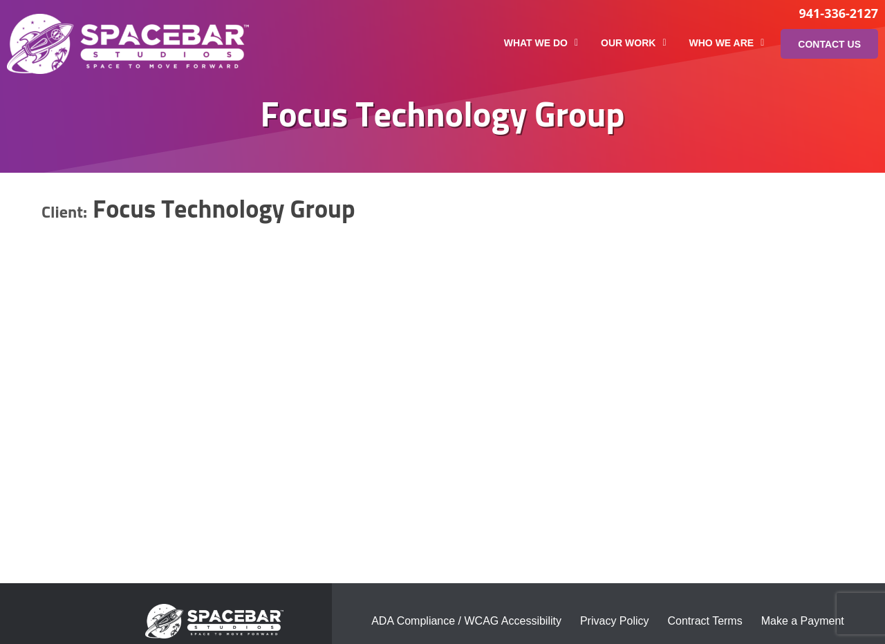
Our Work (633, 43)
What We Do (541, 43)
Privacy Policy (614, 621)
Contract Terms (705, 621)
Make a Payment (802, 621)
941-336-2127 (838, 13)
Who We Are (727, 43)
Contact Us (829, 44)
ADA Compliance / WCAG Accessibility (466, 621)
